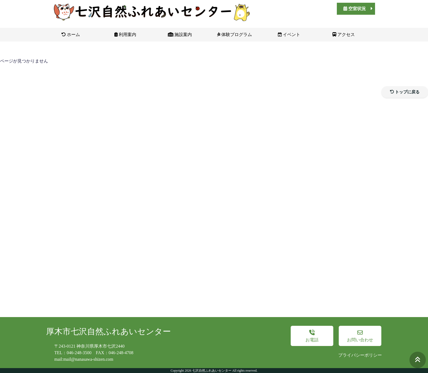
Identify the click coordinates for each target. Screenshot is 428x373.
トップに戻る (405, 92)
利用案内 (125, 34)
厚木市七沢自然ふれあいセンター (108, 331)
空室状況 (357, 8)
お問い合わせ (360, 336)
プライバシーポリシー (360, 355)
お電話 (312, 336)
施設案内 (180, 34)
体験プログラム (234, 34)
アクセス (343, 34)
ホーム (70, 34)
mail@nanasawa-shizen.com (88, 359)
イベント (289, 34)
